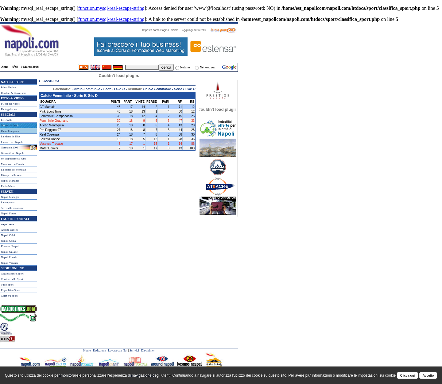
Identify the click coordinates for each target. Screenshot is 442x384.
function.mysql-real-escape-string (111, 8)
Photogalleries (9, 109)
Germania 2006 (9, 147)
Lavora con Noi (117, 350)
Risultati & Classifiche (13, 92)
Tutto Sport (7, 284)
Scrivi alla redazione (12, 207)
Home (87, 350)
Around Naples (9, 229)
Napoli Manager (10, 180)
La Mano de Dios (10, 136)
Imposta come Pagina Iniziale (161, 30)
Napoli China (8, 240)
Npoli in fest (10, 125)
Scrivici (134, 350)
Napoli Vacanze (9, 262)
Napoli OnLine (9, 251)
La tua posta (7, 202)
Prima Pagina (8, 87)
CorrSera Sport (9, 295)
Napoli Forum (9, 213)
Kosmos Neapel (9, 246)
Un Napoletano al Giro (13, 158)
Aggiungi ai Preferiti (195, 30)
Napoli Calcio (8, 235)
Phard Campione (10, 130)
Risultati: (162, 89)
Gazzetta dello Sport (12, 273)
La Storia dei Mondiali (13, 169)
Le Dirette (6, 119)
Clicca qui (407, 375)
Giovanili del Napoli (12, 153)
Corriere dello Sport (12, 279)
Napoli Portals (9, 257)
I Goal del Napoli (10, 103)
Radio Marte (8, 186)
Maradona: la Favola (12, 164)
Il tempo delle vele (11, 175)
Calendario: (89, 89)
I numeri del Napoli (12, 142)
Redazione (99, 350)
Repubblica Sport (10, 290)
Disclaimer (148, 350)
